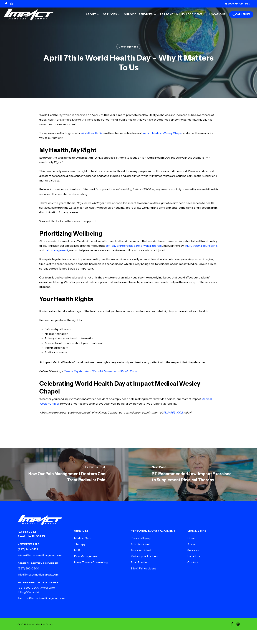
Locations (194, 556)
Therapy (79, 544)
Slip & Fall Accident (143, 568)
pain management (56, 250)
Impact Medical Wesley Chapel (162, 133)
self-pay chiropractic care (123, 245)
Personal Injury (141, 538)
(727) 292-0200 (28, 568)
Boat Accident (140, 562)
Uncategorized (128, 46)
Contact (192, 562)
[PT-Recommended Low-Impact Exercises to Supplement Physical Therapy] (192, 474)
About (191, 544)
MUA (77, 550)
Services (193, 550)
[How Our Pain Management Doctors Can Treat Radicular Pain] (64, 474)
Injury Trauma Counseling (91, 562)
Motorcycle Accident (145, 556)
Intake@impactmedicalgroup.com (39, 555)
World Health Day (92, 133)
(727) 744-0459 (27, 549)
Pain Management (86, 556)
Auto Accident (140, 544)
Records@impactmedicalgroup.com (41, 598)
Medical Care (82, 538)
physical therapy (151, 245)
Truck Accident (141, 550)
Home (191, 538)
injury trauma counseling (201, 245)
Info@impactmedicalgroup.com (38, 574)
